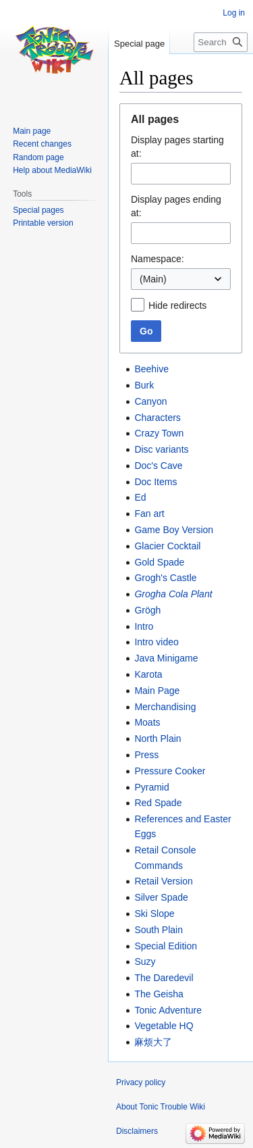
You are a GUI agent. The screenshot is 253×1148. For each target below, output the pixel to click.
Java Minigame (166, 658)
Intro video (156, 642)
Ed (140, 497)
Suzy (144, 961)
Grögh (147, 610)
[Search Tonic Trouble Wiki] (221, 42)
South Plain (158, 929)
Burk (144, 385)
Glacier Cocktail (167, 546)
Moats (147, 722)
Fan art (149, 513)
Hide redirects (177, 305)
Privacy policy (140, 1082)
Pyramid (151, 787)
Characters (157, 417)
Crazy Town (159, 433)
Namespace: (157, 258)
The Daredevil (163, 977)
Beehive (151, 369)
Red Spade (157, 802)
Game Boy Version (173, 529)
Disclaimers (137, 1131)
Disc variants (161, 449)
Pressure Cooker (169, 771)
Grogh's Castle (165, 577)
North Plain (157, 738)
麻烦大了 (153, 1042)
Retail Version (163, 881)
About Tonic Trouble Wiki (160, 1107)
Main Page (156, 690)
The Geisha (158, 994)
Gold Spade (159, 562)
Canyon (150, 401)
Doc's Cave (158, 465)
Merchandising (165, 706)
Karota (148, 674)
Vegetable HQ (163, 1025)
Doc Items (155, 481)
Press (146, 754)
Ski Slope (154, 913)
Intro (143, 626)
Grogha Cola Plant (173, 594)
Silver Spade (161, 897)
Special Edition (165, 946)
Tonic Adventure (168, 1010)
